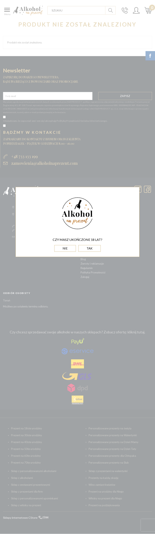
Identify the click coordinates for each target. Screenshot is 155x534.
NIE (65, 248)
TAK (89, 248)
